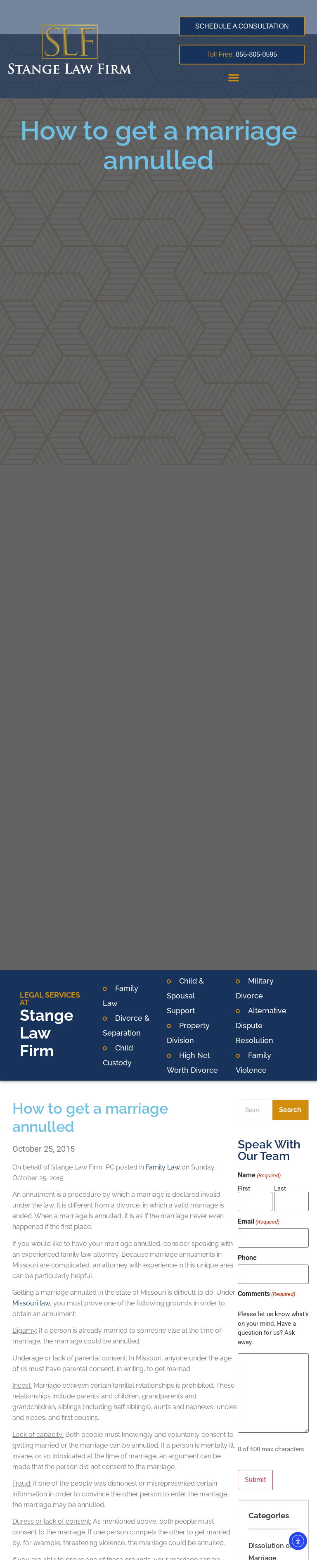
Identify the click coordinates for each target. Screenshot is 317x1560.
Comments (266, 1286)
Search (290, 1110)
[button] (233, 77)
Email (258, 1219)
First (244, 1188)
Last (280, 1188)
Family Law (163, 1167)
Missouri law (31, 1303)
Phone (247, 1252)
